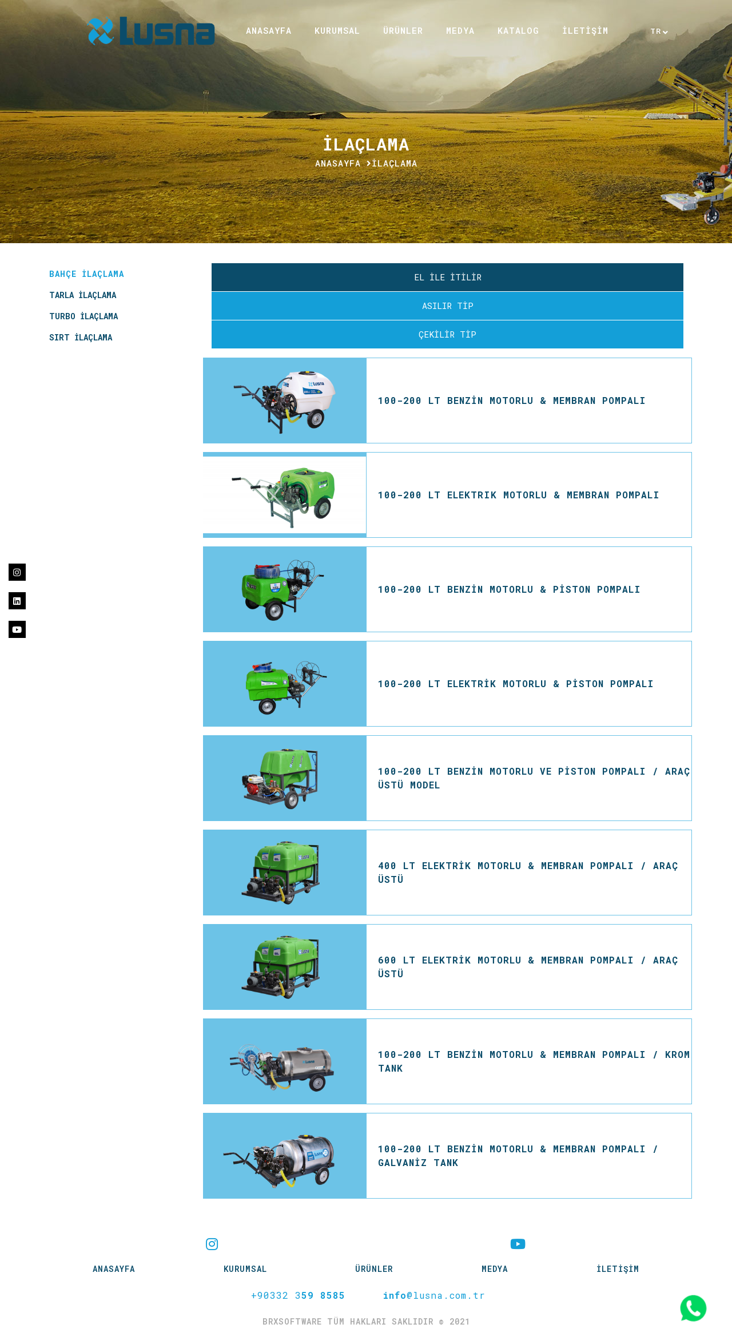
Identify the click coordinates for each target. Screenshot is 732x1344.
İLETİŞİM (585, 30)
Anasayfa (338, 163)
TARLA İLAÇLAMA (82, 295)
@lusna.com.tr (434, 1295)
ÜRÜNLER (403, 30)
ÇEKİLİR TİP (447, 334)
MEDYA (460, 30)
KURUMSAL (337, 30)
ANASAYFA (269, 30)
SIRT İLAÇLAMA (80, 337)
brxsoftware (294, 1321)
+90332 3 (298, 1295)
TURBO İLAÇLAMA (83, 316)
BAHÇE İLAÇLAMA (86, 273)
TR (656, 31)
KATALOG (518, 30)
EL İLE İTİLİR (448, 277)
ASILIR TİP (448, 305)
